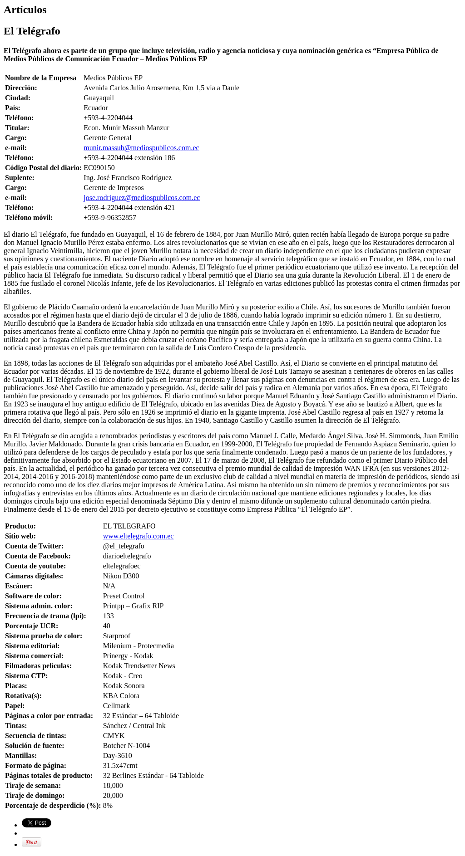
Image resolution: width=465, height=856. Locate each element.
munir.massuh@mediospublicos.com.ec (141, 148)
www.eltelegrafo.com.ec (138, 536)
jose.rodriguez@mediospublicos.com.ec (142, 197)
